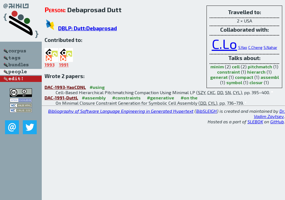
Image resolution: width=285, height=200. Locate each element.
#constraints (126, 97)
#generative (160, 97)
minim (217, 66)
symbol (234, 82)
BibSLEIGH (206, 111)
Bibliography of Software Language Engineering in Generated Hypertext (120, 111)
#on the (189, 97)
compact (244, 77)
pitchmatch (260, 66)
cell (236, 66)
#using (97, 87)
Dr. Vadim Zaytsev (269, 113)
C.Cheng (255, 47)
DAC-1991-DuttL (61, 97)
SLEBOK (255, 121)
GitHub (277, 121)
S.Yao (242, 47)
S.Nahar (270, 47)
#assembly (94, 97)
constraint (228, 71)
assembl (270, 77)
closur (256, 82)
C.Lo (224, 44)
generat (219, 77)
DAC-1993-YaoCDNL (65, 87)
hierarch (256, 71)
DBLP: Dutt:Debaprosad (87, 28)
